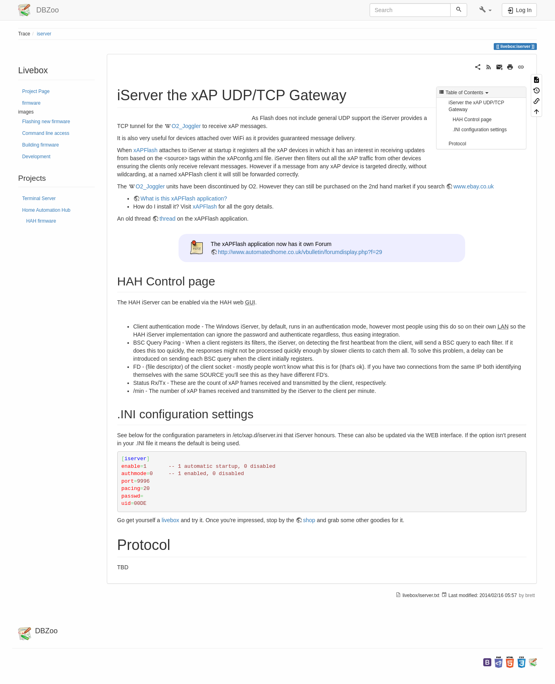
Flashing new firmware (46, 121)
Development (36, 156)
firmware (31, 103)
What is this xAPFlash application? (184, 198)
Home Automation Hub (46, 210)
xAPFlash (145, 150)
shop (309, 520)
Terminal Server (39, 198)
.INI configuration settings (480, 129)
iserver (44, 34)
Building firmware (40, 145)
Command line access (45, 133)
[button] (485, 10)
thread (168, 218)
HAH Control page (472, 119)
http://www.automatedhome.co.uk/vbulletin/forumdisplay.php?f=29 (300, 252)
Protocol (457, 144)
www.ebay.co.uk (473, 186)
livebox (170, 520)
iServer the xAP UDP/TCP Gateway (476, 106)
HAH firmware (41, 221)
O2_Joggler (186, 126)
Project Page (36, 91)
